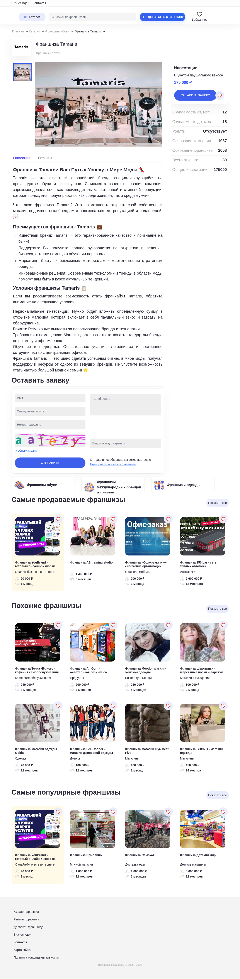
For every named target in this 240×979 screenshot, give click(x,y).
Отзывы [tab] (45, 158)
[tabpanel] (88, 269)
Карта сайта (22, 950)
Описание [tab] (22, 158)
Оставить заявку (195, 95)
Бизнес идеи (20, 3)
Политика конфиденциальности (36, 957)
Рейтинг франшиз (26, 919)
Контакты (39, 3)
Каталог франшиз (26, 911)
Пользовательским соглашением (113, 464)
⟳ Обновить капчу (26, 450)
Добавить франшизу (28, 927)
